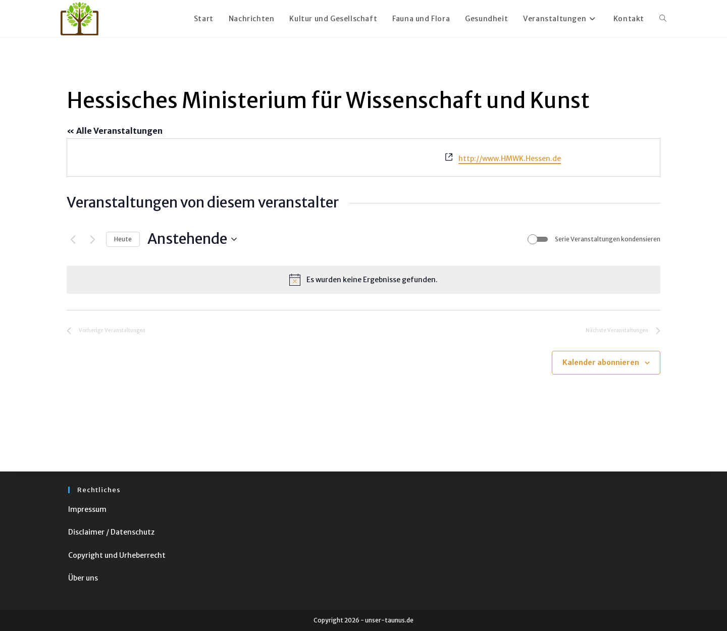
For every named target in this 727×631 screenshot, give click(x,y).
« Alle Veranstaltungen (115, 131)
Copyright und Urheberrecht (117, 555)
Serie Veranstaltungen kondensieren (607, 239)
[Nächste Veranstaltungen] (92, 239)
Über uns (83, 578)
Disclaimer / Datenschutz (111, 532)
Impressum (87, 509)
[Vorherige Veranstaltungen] (73, 239)
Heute (123, 239)
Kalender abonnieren (600, 362)
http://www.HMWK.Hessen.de (509, 158)
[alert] (363, 280)
